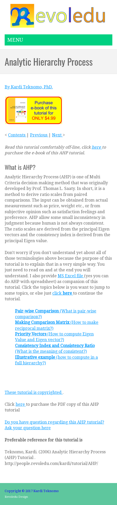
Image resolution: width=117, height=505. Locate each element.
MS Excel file (71, 275)
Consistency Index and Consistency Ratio (55, 345)
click (62, 293)
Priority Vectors (31, 334)
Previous (39, 135)
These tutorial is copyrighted (34, 392)
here (97, 147)
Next (57, 135)
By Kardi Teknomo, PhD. (29, 87)
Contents (17, 135)
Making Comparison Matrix (42, 322)
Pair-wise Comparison (37, 311)
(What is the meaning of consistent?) (51, 351)
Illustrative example (35, 357)
